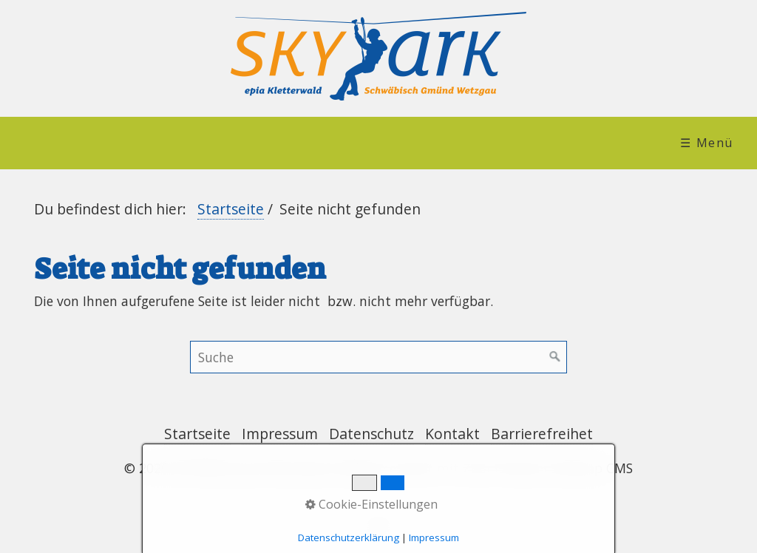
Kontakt (452, 434)
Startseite (230, 209)
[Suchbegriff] (378, 357)
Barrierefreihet (542, 434)
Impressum (280, 434)
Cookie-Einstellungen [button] (371, 504)
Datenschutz (371, 434)
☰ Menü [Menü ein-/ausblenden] (706, 143)
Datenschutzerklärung (348, 537)
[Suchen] (555, 357)
